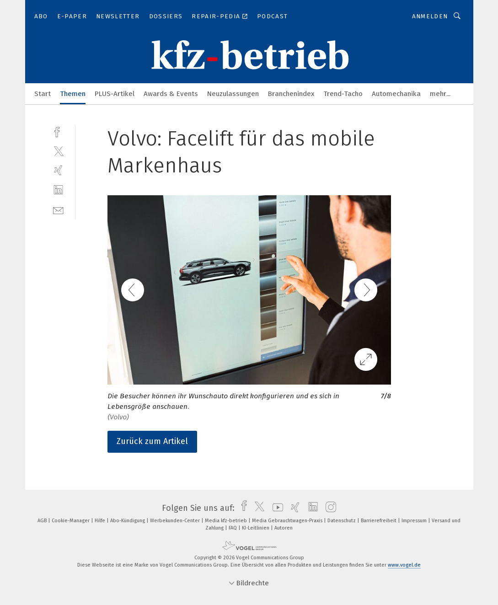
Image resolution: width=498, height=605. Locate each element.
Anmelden (430, 16)
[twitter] (58, 150)
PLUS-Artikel (114, 94)
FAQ (233, 528)
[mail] (58, 209)
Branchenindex (291, 94)
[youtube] (275, 508)
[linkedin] (58, 190)
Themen (73, 94)
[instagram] (328, 508)
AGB (42, 521)
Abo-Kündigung (128, 521)
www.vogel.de (404, 565)
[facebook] (58, 131)
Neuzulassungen (233, 94)
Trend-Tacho (343, 94)
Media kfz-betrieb (226, 521)
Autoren (283, 528)
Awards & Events (171, 94)
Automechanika (396, 94)
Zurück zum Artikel (152, 441)
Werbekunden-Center (175, 521)
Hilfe (101, 521)
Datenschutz (342, 521)
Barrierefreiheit (379, 521)
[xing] (58, 170)
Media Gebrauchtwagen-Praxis (288, 521)
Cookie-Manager (71, 521)
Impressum (415, 521)
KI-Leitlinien (256, 528)
